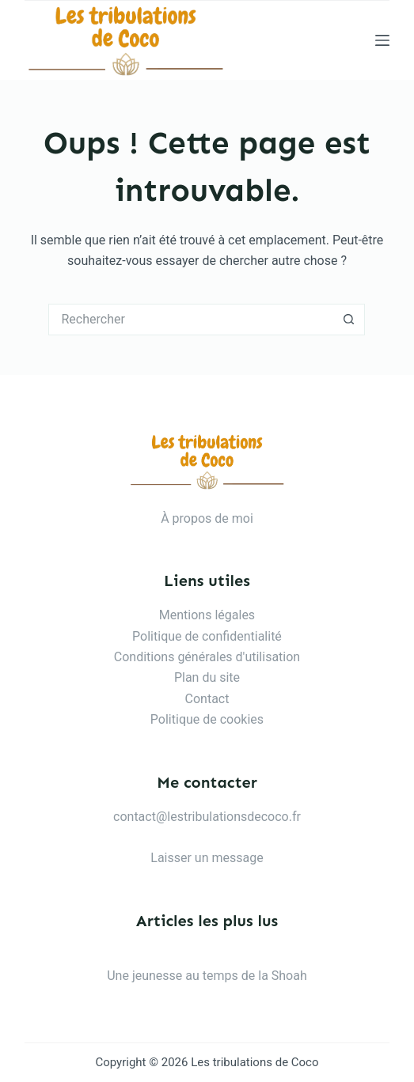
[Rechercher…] (190, 319)
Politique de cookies (207, 719)
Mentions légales (207, 614)
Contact (207, 698)
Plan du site (207, 677)
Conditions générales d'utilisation (207, 656)
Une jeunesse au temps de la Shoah (207, 975)
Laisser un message (206, 857)
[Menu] (382, 40)
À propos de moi (207, 518)
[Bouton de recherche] (349, 319)
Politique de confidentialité (207, 636)
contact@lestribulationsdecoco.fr (207, 816)
